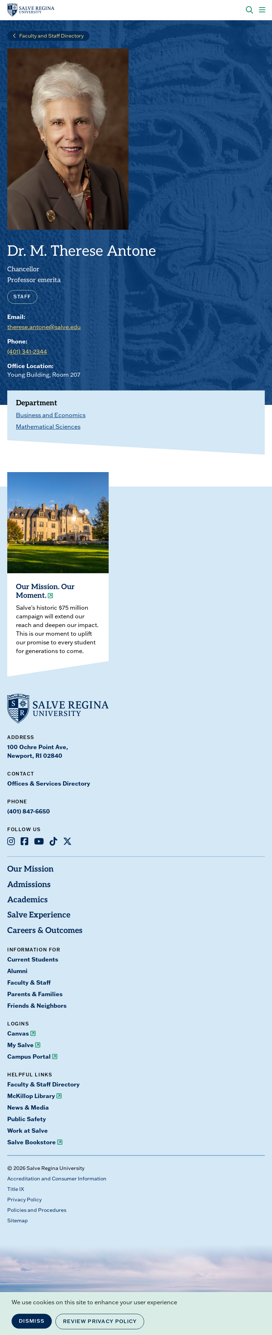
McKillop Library (31, 1095)
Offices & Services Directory (48, 783)
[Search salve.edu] (249, 10)
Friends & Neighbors (37, 1005)
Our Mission (30, 869)
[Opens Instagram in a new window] (11, 841)
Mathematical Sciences (48, 426)
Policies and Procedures (36, 1210)
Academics (27, 900)
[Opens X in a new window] (67, 841)
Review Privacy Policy (100, 1321)
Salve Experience (38, 915)
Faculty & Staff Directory (43, 1084)
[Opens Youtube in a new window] (39, 841)
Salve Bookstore (31, 1142)
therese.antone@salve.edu (44, 326)
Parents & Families (35, 994)
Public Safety (26, 1119)
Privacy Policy (24, 1199)
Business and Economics (50, 415)
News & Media (28, 1107)
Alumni (17, 971)
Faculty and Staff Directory (51, 36)
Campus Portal (29, 1056)
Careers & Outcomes (45, 931)
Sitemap (17, 1220)
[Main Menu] (262, 10)
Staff (22, 296)
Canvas (18, 1033)
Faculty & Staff (29, 982)
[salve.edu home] (30, 10)
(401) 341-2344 (27, 351)
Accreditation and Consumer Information (56, 1178)
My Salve (20, 1045)
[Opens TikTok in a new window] (53, 841)
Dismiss (32, 1321)
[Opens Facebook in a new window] (24, 841)
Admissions (29, 885)
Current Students (32, 959)
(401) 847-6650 (28, 811)
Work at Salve (27, 1130)
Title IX (15, 1189)
